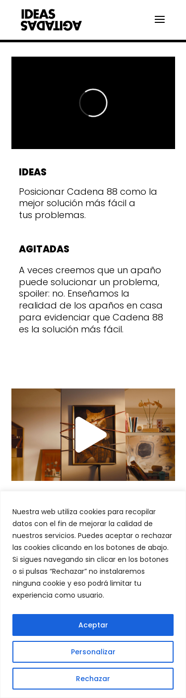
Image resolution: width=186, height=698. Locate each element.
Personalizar (93, 652)
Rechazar (93, 679)
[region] (93, 594)
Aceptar (93, 625)
